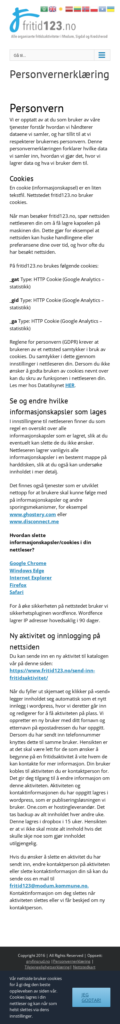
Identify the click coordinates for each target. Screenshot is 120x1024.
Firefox (18, 585)
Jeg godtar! (91, 997)
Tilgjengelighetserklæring (47, 967)
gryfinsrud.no (38, 961)
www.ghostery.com (33, 514)
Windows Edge (27, 570)
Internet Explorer (31, 577)
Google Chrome (28, 563)
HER (70, 385)
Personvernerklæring (72, 961)
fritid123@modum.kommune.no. (49, 885)
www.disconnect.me (34, 521)
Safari (17, 592)
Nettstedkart (84, 967)
